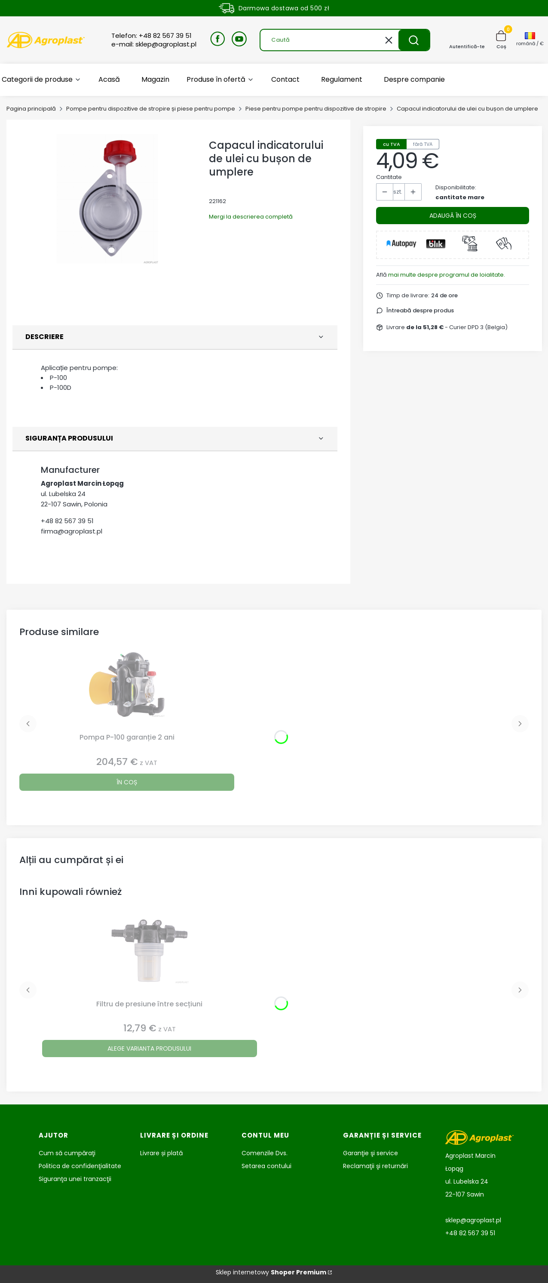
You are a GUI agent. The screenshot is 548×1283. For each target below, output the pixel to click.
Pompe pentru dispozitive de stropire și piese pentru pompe (150, 109)
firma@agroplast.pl (71, 531)
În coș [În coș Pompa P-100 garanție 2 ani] (126, 782)
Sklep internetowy (271, 1272)
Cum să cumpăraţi (67, 1153)
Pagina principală (31, 109)
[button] (413, 40)
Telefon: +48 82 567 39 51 (151, 35)
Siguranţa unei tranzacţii (75, 1179)
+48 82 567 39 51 (67, 520)
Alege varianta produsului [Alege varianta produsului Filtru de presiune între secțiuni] (149, 1048)
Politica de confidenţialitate (80, 1166)
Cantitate (389, 177)
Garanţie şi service (370, 1153)
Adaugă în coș (452, 215)
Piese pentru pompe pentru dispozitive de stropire (315, 109)
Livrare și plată (161, 1153)
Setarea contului (266, 1166)
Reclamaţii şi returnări (375, 1166)
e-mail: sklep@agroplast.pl (153, 44)
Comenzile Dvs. (265, 1153)
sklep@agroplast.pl (473, 1220)
